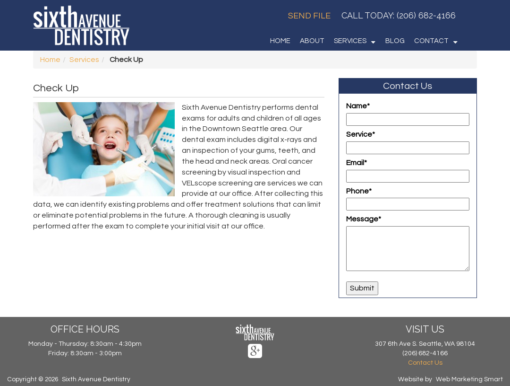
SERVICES (350, 40)
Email (356, 163)
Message (363, 219)
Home (50, 59)
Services (84, 59)
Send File (309, 15)
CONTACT (431, 40)
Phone (359, 191)
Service (360, 134)
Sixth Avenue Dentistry (96, 379)
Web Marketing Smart (469, 379)
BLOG (395, 40)
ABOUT (312, 40)
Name (358, 106)
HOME (280, 40)
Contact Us (425, 363)
